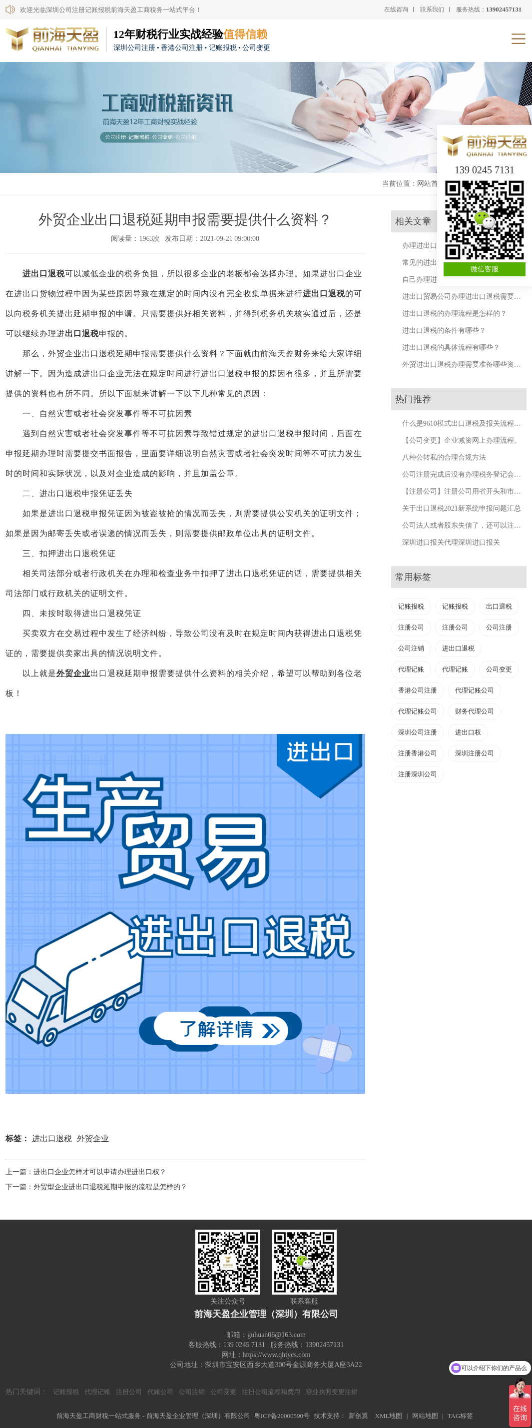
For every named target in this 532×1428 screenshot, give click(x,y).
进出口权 (468, 732)
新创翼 (358, 1416)
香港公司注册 (417, 690)
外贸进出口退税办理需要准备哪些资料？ (465, 364)
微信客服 (485, 269)
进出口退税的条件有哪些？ (444, 330)
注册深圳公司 (417, 774)
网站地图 (425, 1416)
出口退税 (48, 273)
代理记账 (411, 669)
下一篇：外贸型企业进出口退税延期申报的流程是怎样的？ (96, 1187)
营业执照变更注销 (332, 1392)
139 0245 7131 (485, 169)
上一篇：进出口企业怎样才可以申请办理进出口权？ (85, 1172)
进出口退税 (324, 293)
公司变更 (499, 669)
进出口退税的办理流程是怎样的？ (454, 313)
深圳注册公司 (474, 753)
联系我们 (432, 9)
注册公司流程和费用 (271, 1392)
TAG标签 (461, 1416)
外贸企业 (93, 1138)
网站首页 (431, 183)
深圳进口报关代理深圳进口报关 (451, 542)
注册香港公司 (417, 753)
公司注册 (499, 627)
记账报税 (411, 606)
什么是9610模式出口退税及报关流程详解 (465, 423)
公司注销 (411, 648)
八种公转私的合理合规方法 (444, 457)
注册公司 (411, 627)
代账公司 (160, 1392)
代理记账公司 (474, 690)
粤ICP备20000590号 (282, 1416)
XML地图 (389, 1416)
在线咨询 (396, 9)
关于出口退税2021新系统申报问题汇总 (461, 508)
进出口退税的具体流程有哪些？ (451, 347)
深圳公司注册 (417, 732)
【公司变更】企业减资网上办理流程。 (461, 440)
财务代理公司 (474, 711)
